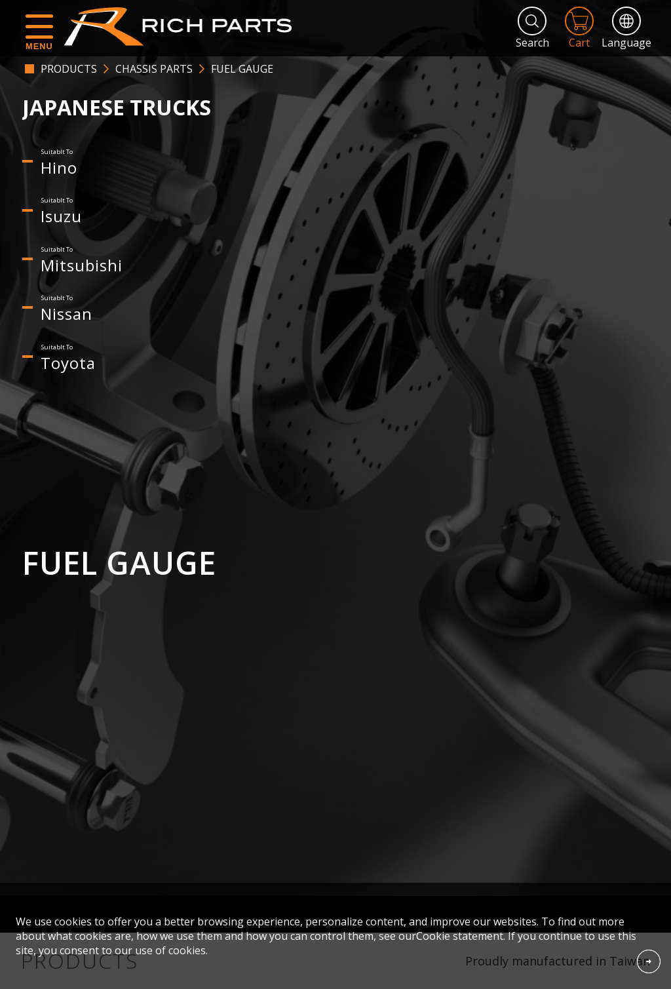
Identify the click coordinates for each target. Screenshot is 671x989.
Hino (59, 167)
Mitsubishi (82, 265)
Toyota (68, 363)
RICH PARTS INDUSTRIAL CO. (184, 26)
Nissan (66, 313)
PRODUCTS (69, 69)
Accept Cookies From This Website (649, 961)
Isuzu (61, 216)
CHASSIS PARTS (154, 69)
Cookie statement (459, 936)
